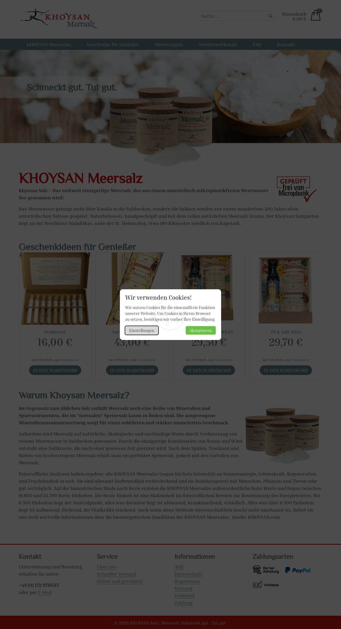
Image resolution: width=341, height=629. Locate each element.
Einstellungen (141, 330)
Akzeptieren (201, 330)
